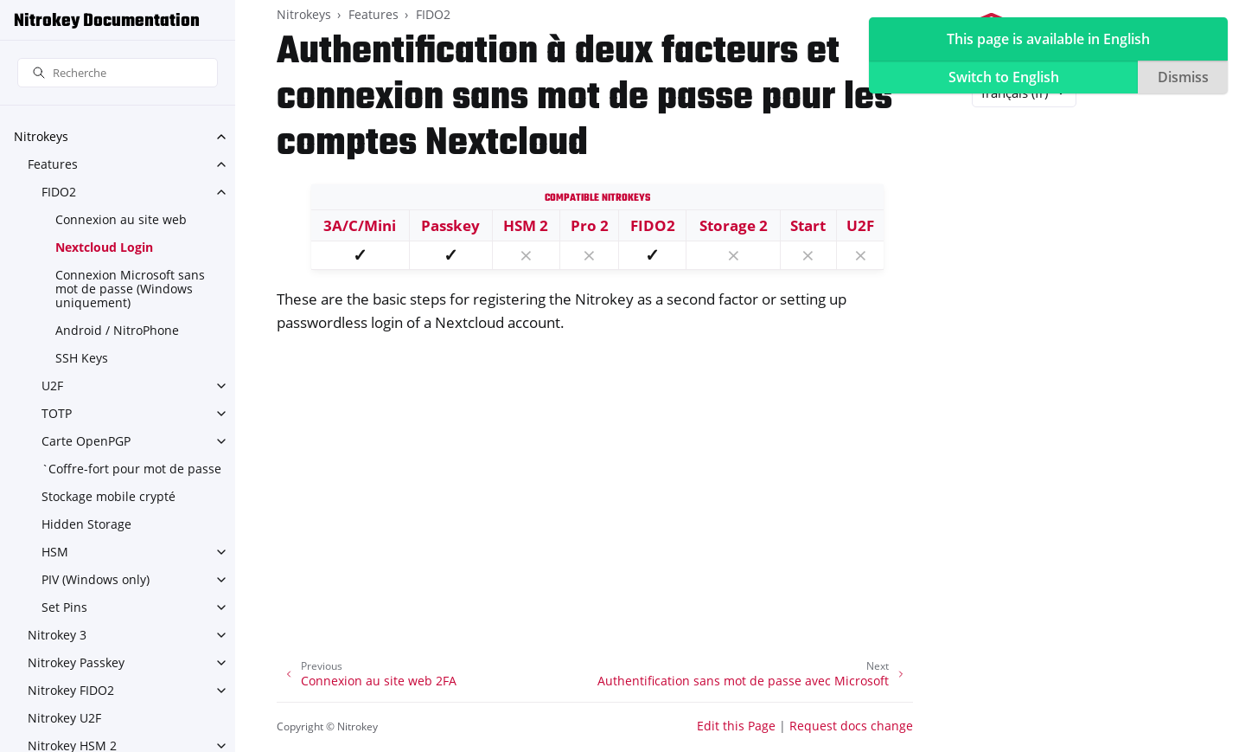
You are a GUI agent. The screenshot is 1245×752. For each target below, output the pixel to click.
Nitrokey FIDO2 (71, 690)
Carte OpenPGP (86, 441)
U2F (52, 385)
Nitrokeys (41, 136)
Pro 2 (590, 225)
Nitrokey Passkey (76, 662)
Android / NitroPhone (117, 330)
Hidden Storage (86, 524)
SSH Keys (81, 358)
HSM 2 (525, 225)
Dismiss (1183, 77)
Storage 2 (733, 225)
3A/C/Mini (359, 225)
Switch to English (1003, 77)
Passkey (450, 225)
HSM (55, 551)
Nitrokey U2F (64, 718)
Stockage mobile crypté (109, 496)
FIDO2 (59, 191)
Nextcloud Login (104, 247)
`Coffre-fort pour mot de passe (131, 468)
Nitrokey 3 (57, 635)
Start (808, 225)
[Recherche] (117, 73)
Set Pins (64, 607)
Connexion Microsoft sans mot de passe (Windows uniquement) (130, 289)
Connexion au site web (121, 219)
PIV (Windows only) (96, 579)
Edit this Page (736, 725)
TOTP (57, 413)
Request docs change (851, 725)
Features (53, 164)
